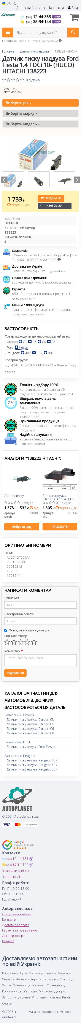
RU (15, 3)
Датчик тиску (14, 496)
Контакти (56, 8)
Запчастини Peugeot (20, 755)
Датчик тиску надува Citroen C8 (30, 733)
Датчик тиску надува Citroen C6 (30, 728)
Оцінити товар (15, 636)
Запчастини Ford (17, 742)
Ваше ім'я (11, 598)
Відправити (15, 673)
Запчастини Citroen (19, 715)
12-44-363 (36, 16)
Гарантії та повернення (20, 930)
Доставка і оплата (30, 8)
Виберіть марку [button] (21, 113)
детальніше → (58, 271)
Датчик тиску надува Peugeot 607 (32, 765)
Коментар (13, 651)
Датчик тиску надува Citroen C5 (30, 724)
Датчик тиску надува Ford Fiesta (31, 746)
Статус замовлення (16, 914)
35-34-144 (36, 21)
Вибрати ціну (21, 527)
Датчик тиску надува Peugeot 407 (32, 760)
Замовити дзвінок (15, 870)
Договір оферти (14, 935)
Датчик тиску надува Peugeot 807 (32, 769)
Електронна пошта (18, 614)
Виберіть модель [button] (23, 123)
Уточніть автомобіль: (12, 90)
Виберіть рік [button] (19, 102)
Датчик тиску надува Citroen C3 (30, 719)
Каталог (8, 941)
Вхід (73, 8)
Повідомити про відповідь (26, 630)
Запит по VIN (11, 876)
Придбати (51, 198)
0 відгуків (33, 80)
